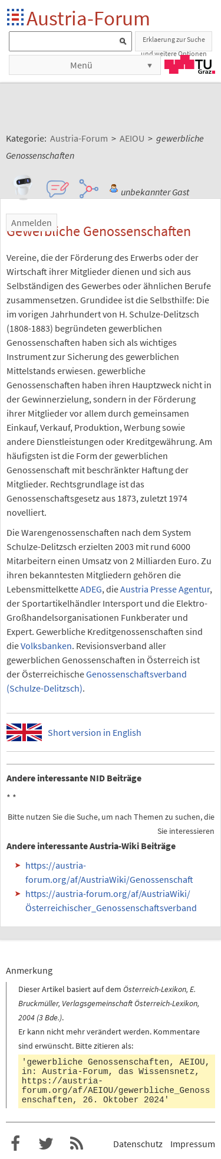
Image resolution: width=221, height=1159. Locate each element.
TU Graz (189, 64)
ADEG (91, 589)
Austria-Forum (88, 18)
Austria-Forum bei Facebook (15, 1143)
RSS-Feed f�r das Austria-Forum (76, 1143)
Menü (81, 65)
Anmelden (31, 222)
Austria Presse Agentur (165, 589)
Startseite (16, 18)
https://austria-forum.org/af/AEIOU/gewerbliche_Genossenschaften (116, 1090)
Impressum (192, 1144)
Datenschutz (138, 1144)
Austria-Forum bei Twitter (46, 1143)
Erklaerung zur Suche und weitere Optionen (174, 43)
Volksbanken (46, 645)
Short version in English (94, 732)
